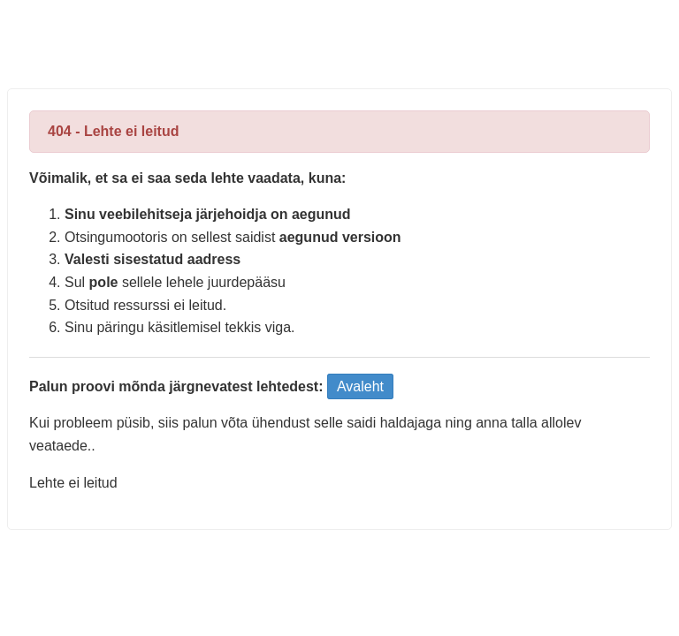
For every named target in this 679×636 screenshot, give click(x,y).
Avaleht (360, 386)
